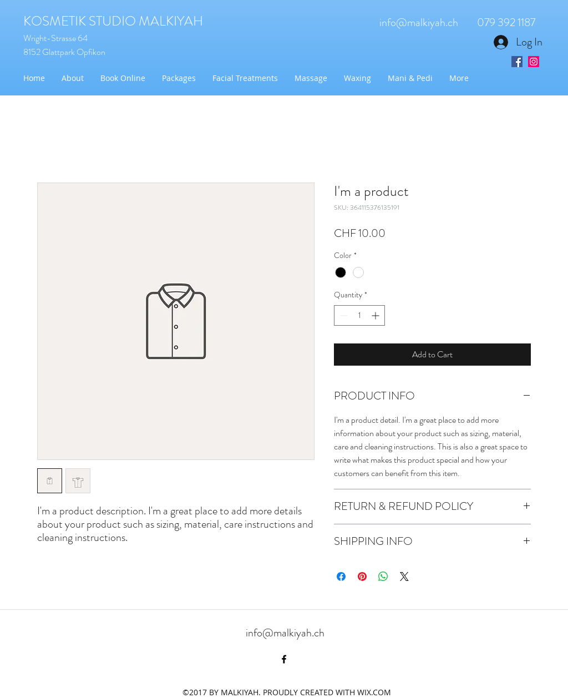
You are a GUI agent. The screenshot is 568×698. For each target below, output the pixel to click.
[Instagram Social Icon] (533, 61)
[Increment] (376, 315)
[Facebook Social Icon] (517, 61)
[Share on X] (404, 576)
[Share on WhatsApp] (383, 576)
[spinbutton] (359, 315)
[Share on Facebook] (341, 576)
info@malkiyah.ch (418, 22)
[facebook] (284, 659)
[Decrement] (342, 315)
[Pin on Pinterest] (362, 576)
